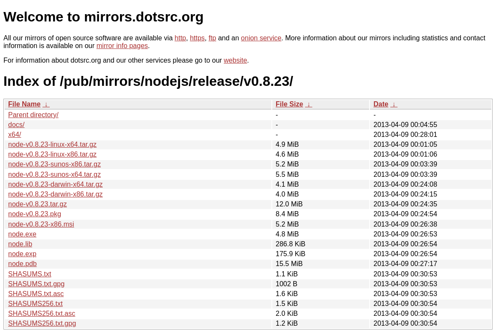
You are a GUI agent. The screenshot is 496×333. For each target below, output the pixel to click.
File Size (289, 104)
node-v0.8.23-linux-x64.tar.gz (52, 144)
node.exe (22, 234)
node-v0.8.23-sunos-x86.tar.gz (54, 164)
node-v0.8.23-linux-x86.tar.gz (52, 154)
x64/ (14, 134)
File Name (24, 104)
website (235, 60)
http (180, 38)
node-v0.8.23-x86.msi (41, 224)
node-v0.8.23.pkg (34, 214)
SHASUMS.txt (29, 274)
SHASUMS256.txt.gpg (42, 323)
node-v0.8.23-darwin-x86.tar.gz (55, 194)
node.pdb (22, 263)
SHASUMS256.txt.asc (41, 313)
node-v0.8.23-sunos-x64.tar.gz (54, 174)
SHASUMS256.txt (35, 303)
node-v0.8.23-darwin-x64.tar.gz (55, 184)
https (197, 38)
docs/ (16, 124)
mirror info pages (122, 45)
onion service (261, 38)
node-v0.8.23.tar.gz (37, 204)
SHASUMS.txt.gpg (36, 284)
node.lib (20, 244)
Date (380, 104)
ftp (212, 38)
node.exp (22, 253)
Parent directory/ (33, 114)
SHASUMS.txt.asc (36, 293)
